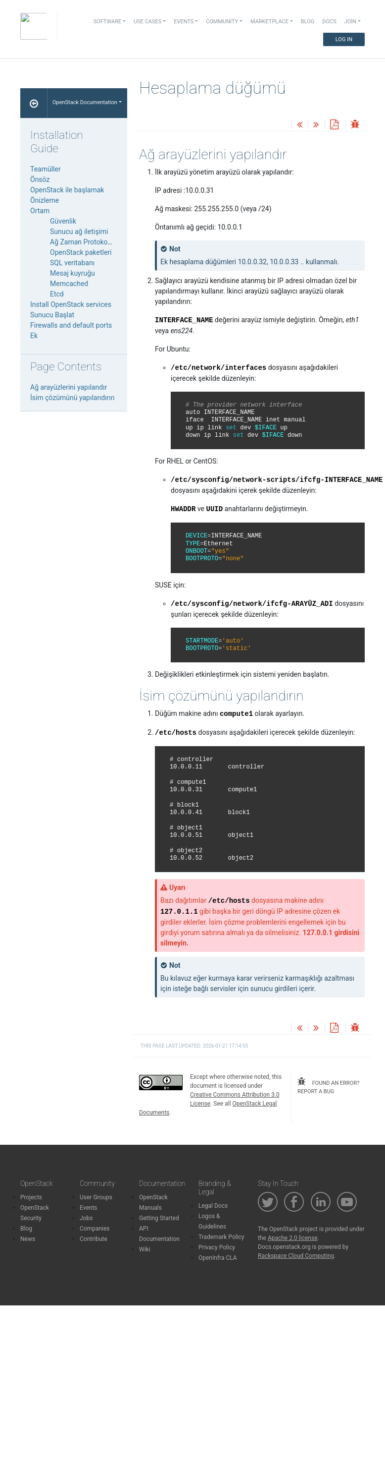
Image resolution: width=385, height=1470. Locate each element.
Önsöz (39, 179)
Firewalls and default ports (71, 325)
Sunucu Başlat (52, 315)
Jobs (86, 1218)
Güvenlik (63, 221)
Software (108, 21)
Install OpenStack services (70, 304)
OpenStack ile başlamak (67, 190)
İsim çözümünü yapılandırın (72, 398)
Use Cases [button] (147, 21)
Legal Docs (213, 1205)
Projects (31, 1197)
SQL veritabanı (72, 263)
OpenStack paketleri (80, 252)
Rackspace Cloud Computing (296, 1255)
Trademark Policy (221, 1237)
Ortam (39, 211)
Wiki (144, 1249)
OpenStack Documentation (84, 102)
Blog (308, 21)
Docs (329, 21)
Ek (34, 336)
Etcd (57, 294)
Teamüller (45, 169)
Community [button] (222, 21)
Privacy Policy (216, 1247)
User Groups (96, 1197)
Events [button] (183, 21)
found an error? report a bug (328, 1086)
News (27, 1238)
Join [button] (350, 21)
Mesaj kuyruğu (72, 273)
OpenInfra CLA (217, 1257)
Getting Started (159, 1218)
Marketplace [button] (269, 21)
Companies (95, 1228)
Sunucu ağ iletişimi (79, 231)
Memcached (69, 284)
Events (88, 1207)
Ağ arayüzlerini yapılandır (68, 387)
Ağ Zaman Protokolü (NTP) (91, 242)
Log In (344, 39)
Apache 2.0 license (293, 1238)
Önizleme (44, 200)
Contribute (93, 1238)
